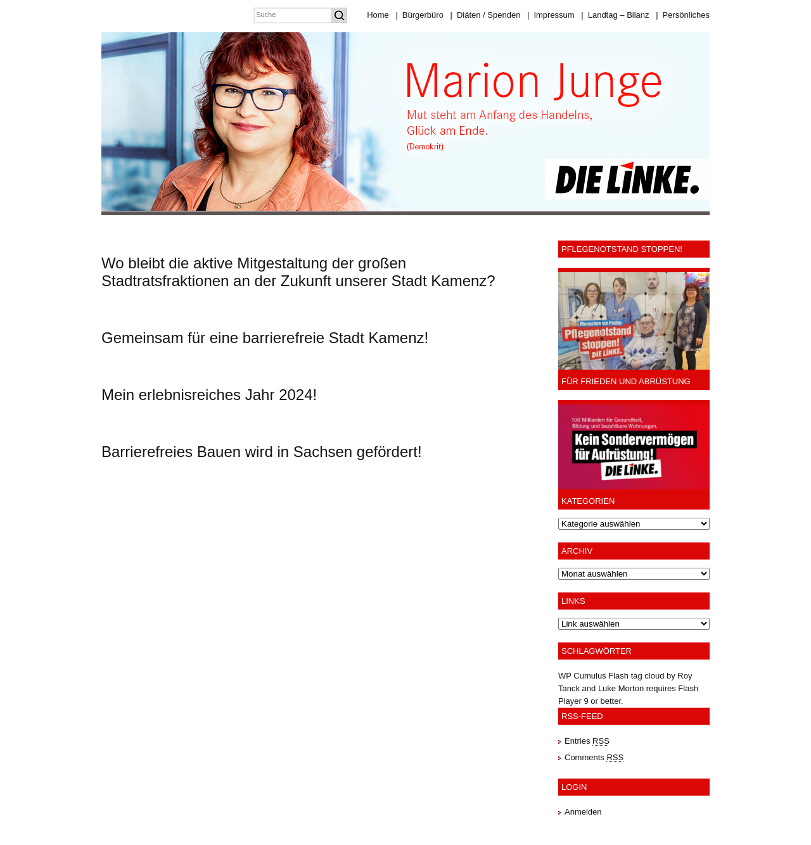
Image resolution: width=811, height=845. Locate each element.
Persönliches (683, 15)
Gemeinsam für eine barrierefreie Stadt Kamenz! (264, 337)
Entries (587, 741)
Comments (594, 757)
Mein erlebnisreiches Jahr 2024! (209, 394)
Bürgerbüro (419, 15)
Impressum (551, 15)
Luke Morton (621, 688)
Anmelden (583, 812)
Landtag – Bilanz (615, 15)
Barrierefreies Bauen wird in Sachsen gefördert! (261, 451)
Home (378, 15)
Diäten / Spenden (485, 15)
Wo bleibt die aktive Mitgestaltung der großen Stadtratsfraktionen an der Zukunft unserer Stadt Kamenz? (298, 271)
